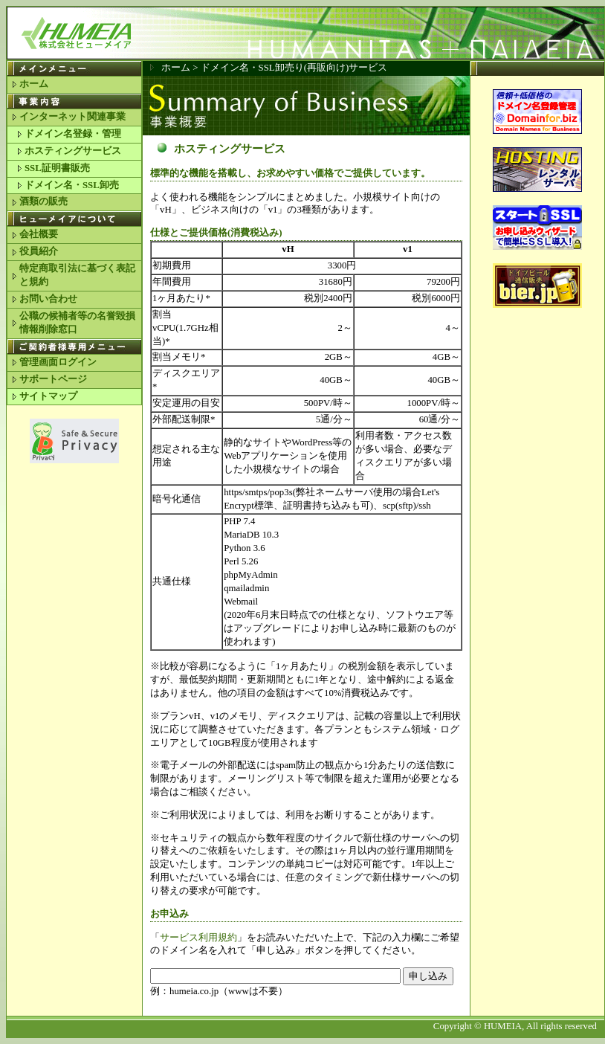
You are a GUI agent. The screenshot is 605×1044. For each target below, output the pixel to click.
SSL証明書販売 (57, 168)
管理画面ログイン (58, 362)
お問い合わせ (48, 299)
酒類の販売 (43, 201)
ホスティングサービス (73, 151)
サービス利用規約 (198, 937)
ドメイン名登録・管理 (73, 134)
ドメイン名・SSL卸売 (72, 185)
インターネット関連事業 (72, 117)
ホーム (33, 84)
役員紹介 (38, 251)
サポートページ (53, 379)
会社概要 (38, 234)
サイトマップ (48, 396)
